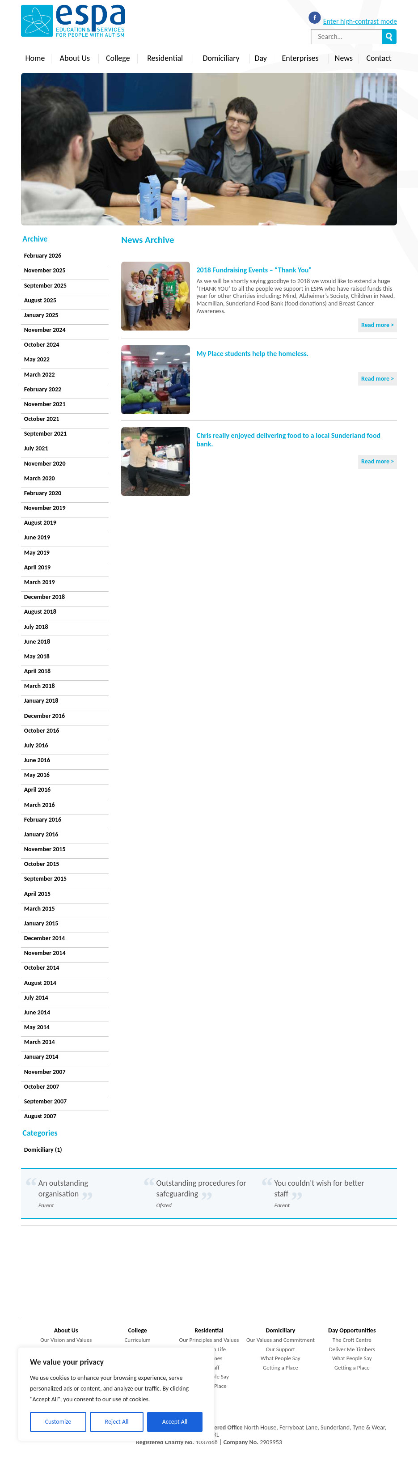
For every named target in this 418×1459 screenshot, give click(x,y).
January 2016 (41, 834)
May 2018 (37, 656)
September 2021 (45, 433)
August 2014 (40, 983)
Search (389, 36)
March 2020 (39, 478)
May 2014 (37, 1027)
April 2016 (37, 789)
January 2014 (41, 1056)
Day (260, 58)
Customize (58, 1421)
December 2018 (44, 597)
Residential (165, 58)
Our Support (280, 1349)
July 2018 (36, 627)
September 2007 (45, 1101)
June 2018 (37, 641)
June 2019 (37, 537)
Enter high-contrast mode (360, 21)
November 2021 (45, 404)
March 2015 (39, 908)
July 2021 (36, 448)
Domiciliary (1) (43, 1150)
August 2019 (40, 522)
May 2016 (37, 775)
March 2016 (39, 805)
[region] (116, 1394)
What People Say (280, 1358)
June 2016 (37, 760)
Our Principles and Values (209, 1339)
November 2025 (45, 270)
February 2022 (42, 389)
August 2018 (40, 611)
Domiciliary (221, 58)
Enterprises (300, 58)
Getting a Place (280, 1367)
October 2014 (41, 967)
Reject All (117, 1421)
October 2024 (41, 344)
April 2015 (37, 894)
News (344, 58)
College (118, 58)
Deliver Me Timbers (352, 1349)
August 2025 (40, 300)
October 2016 (41, 730)
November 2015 (45, 849)
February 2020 (42, 493)
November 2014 (45, 953)
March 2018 (39, 686)
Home (35, 58)
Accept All (175, 1421)
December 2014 (44, 938)
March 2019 (39, 582)
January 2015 (41, 923)
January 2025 (41, 315)
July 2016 (36, 745)
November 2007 (45, 1072)
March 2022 (39, 374)
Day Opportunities (352, 1330)
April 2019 (37, 567)
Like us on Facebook (315, 17)
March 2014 (39, 1042)
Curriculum (137, 1339)
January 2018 (41, 700)
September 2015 (45, 878)
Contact (378, 58)
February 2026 (42, 255)
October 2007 (41, 1086)
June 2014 (37, 1012)
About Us (75, 58)
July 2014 (36, 997)
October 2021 (41, 419)
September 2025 (45, 285)
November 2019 (45, 508)
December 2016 (44, 716)
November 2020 (45, 463)
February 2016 (42, 819)
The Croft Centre (352, 1339)
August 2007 (40, 1116)
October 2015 (41, 864)
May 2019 (37, 552)
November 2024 (45, 330)
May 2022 (37, 359)
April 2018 (37, 671)
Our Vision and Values (66, 1339)
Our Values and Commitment (280, 1339)
